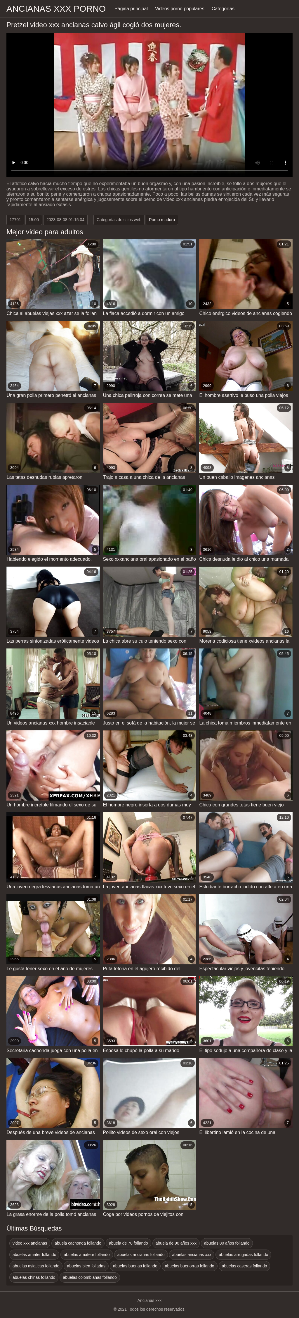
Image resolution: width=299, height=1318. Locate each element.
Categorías (223, 8)
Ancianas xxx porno (56, 8)
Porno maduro (162, 219)
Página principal (131, 8)
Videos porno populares (179, 8)
